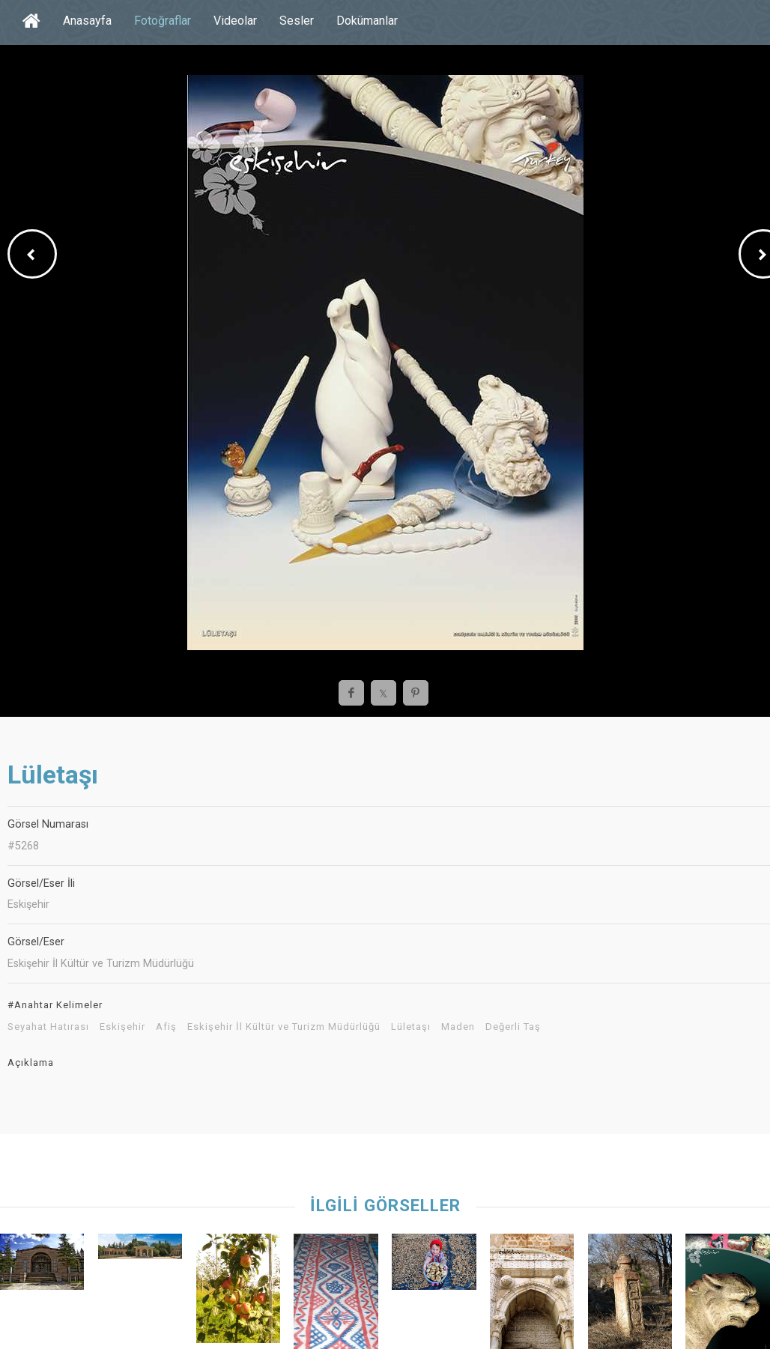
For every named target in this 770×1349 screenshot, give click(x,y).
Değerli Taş (513, 1027)
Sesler (296, 20)
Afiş (166, 1027)
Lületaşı (411, 1027)
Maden (458, 1027)
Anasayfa (87, 20)
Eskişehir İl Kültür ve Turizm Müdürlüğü (284, 1027)
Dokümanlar (367, 20)
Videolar (235, 20)
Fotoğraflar (162, 20)
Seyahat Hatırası (48, 1027)
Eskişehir (122, 1027)
